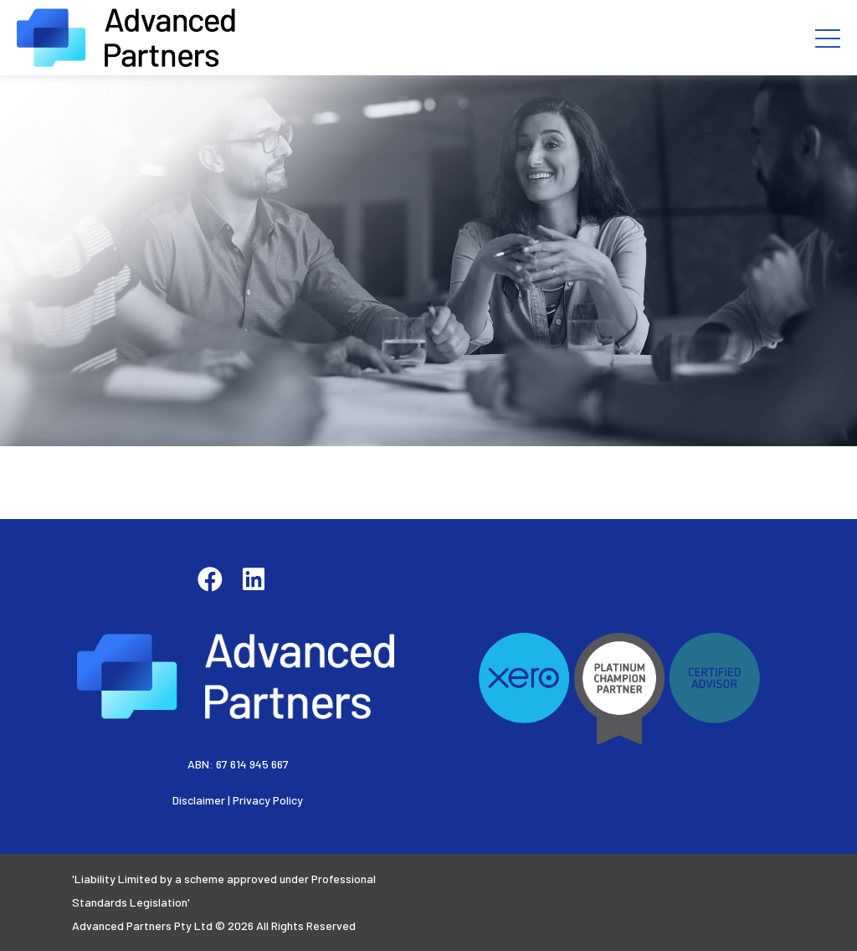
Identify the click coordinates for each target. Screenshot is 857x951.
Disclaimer (198, 800)
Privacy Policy (268, 800)
